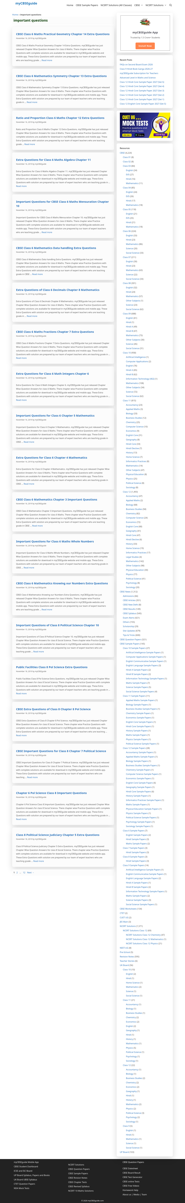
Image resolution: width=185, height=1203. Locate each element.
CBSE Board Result (131, 1172)
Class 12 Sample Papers (134, 748)
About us (127, 1194)
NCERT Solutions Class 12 (135, 930)
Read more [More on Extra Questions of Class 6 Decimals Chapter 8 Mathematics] (32, 316)
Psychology (131, 583)
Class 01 (127, 157)
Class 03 (127, 166)
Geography (131, 439)
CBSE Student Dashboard (26, 1166)
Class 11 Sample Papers (134, 695)
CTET (122, 913)
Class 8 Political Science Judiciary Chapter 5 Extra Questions (57, 835)
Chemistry (131, 422)
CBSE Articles (129, 600)
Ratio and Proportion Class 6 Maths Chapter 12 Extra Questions (60, 118)
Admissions (128, 596)
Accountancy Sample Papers (139, 752)
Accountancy (132, 404)
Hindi (128, 179)
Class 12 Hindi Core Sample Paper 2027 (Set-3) (142, 90)
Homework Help (130, 1190)
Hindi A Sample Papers (137, 669)
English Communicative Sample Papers (145, 661)
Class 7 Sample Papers (134, 848)
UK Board (124, 965)
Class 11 (127, 400)
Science (129, 248)
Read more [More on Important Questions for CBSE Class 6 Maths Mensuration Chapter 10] (47, 232)
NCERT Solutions (157, 5)
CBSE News (125, 591)
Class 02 (127, 161)
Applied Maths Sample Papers (140, 700)
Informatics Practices (136, 461)
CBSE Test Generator (132, 1177)
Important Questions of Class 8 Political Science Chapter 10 (57, 625)
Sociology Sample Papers (138, 826)
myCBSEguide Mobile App (26, 1162)
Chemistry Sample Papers (138, 713)
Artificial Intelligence (136, 357)
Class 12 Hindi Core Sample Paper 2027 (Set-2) (142, 95)
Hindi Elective (132, 448)
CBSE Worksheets (128, 908)
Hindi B (129, 331)
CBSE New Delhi (130, 604)
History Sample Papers (137, 730)
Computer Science (135, 426)
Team (144, 1194)
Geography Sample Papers (139, 787)
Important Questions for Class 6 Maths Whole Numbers (55, 541)
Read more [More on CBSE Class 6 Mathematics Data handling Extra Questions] (37, 274)
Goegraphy (131, 530)
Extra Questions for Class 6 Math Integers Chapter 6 (52, 373)
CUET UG (124, 917)
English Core (132, 435)
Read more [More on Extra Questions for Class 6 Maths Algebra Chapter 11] (21, 186)
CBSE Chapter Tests (77, 1182)
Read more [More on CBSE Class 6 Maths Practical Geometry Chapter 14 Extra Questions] (47, 60)
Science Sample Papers (137, 687)
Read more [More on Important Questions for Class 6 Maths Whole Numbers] (29, 567)
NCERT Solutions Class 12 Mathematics (144, 939)
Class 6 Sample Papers (134, 830)
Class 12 (127, 491)
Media (136, 1194)
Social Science (132, 252)
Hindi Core (131, 444)
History (129, 452)
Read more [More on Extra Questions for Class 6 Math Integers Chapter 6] (21, 400)
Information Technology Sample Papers (145, 678)
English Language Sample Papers (142, 665)
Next (30, 872)
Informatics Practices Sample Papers (143, 800)
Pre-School (125, 952)
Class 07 (127, 257)
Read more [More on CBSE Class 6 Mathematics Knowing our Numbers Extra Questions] (47, 609)
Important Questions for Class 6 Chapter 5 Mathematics (55, 415)
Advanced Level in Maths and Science (138, 77)
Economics (131, 430)
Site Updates (129, 630)
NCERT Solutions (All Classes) (116, 5)
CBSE (139, 5)
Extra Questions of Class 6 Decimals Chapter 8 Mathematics (57, 290)
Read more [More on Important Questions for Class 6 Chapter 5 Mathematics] (29, 442)
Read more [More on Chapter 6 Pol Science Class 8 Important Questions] (21, 819)
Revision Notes (127, 956)
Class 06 (127, 231)
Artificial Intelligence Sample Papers (143, 652)
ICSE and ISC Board (23, 1170)
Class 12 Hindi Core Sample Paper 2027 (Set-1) (142, 99)
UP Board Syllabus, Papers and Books (32, 1175)
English (129, 170)
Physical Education (135, 474)
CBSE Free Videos (131, 1185)
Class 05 (127, 209)
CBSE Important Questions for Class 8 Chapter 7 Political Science (61, 751)
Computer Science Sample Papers (142, 774)
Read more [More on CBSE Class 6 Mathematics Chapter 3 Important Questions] (37, 525)
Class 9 (126, 1126)
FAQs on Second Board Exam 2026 (136, 64)
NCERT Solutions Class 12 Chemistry (143, 934)
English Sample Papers (137, 835)
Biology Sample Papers (137, 704)
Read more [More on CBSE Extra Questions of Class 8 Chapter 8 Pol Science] (21, 735)
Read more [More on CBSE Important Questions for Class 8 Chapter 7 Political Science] (32, 777)
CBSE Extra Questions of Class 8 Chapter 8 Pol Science (53, 709)
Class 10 (127, 352)
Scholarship (128, 626)
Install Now (145, 45)
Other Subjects (133, 300)
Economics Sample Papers (138, 717)
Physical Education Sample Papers (142, 808)
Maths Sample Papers (136, 683)
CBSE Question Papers (130, 639)
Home (70, 5)
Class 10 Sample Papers (134, 648)
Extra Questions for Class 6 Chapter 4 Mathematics (51, 457)
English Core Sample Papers (139, 722)
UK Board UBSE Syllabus (25, 1179)
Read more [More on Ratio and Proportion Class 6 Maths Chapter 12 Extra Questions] (29, 144)
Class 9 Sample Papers (134, 865)
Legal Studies (132, 557)
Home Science (133, 457)
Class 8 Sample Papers (134, 856)
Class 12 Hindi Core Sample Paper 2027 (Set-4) (142, 86)
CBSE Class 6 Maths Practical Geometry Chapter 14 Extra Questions (63, 34)
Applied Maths (133, 409)
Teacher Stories (127, 961)
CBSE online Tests (131, 1181)
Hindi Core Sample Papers (138, 726)
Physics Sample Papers (137, 739)
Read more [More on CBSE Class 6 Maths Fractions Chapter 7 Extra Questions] (21, 358)
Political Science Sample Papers (141, 743)
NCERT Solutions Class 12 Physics (142, 943)
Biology (129, 413)
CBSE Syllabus (129, 613)
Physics (129, 478)
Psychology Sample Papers (139, 821)
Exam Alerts (128, 617)
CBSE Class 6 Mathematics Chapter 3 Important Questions (56, 499)
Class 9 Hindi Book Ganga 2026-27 (136, 68)
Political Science (133, 483)
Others (126, 622)
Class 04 (127, 187)
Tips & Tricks (129, 635)
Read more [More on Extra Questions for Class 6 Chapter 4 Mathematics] (29, 483)
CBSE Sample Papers (87, 5)
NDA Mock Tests (21, 1188)
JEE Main (124, 921)
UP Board (124, 1152)
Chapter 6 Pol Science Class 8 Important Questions (51, 793)
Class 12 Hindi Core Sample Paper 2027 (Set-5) (142, 82)
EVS (128, 174)
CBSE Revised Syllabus (79, 1186)
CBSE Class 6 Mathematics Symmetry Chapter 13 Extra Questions (61, 76)
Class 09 (127, 313)
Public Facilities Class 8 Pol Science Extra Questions (51, 667)
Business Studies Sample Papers (141, 708)
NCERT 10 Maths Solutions (81, 1190)
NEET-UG (124, 947)
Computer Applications (137, 361)
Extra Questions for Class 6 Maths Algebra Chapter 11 (53, 160)
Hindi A (129, 326)
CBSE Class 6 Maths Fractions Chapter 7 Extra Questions (55, 332)
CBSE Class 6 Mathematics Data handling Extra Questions (56, 248)
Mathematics (132, 183)
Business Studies (134, 417)
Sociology (130, 487)
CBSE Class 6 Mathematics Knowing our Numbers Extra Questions (62, 583)
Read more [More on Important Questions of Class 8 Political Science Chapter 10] (38, 651)
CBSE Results (129, 609)
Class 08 (127, 283)
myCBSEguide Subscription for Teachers (139, 73)
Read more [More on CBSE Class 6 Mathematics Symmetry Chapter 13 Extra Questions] (32, 102)
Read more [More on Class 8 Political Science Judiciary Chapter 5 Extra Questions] (38, 861)
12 (24, 872)
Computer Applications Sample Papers (144, 656)
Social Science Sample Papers (140, 691)
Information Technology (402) (140, 378)
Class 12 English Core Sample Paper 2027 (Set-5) (143, 103)
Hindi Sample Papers (136, 839)
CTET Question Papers (24, 1183)
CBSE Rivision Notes (77, 1177)
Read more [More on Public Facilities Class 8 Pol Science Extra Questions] (21, 693)
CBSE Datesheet (130, 1168)
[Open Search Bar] (170, 5)
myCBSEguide (26, 3)
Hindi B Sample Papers (137, 674)
